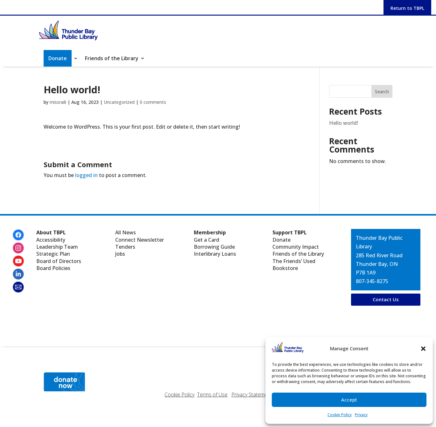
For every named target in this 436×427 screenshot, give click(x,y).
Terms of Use (212, 394)
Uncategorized (119, 102)
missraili (58, 102)
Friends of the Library (111, 59)
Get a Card (206, 239)
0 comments (153, 102)
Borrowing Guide (214, 246)
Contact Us (386, 299)
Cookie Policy (339, 414)
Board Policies (53, 268)
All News (125, 232)
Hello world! (343, 122)
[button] (423, 348)
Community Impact (295, 246)
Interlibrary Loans (215, 253)
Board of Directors (58, 261)
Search (382, 92)
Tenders (125, 246)
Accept (349, 399)
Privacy (361, 414)
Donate (281, 239)
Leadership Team (57, 246)
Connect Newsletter (139, 239)
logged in (86, 175)
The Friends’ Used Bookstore (293, 265)
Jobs (120, 253)
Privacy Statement (251, 394)
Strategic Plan (53, 253)
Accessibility (50, 239)
